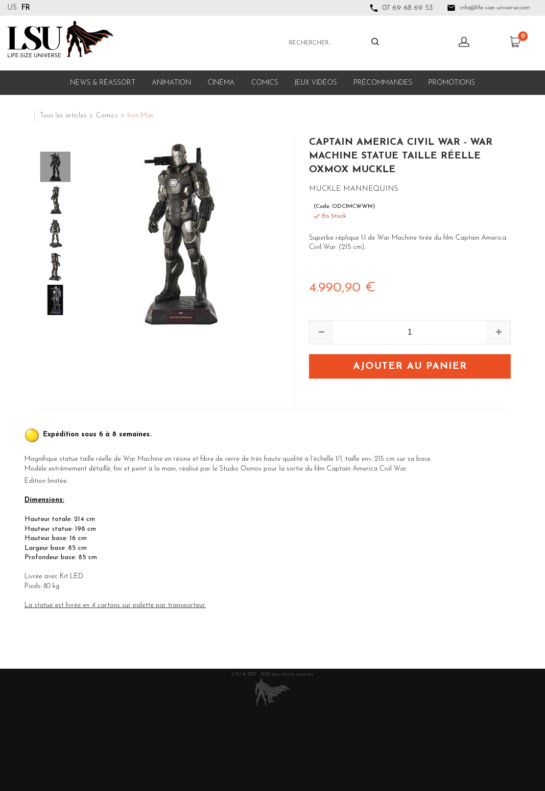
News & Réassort (103, 83)
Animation (171, 83)
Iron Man (140, 115)
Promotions (451, 83)
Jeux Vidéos (315, 83)
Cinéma (221, 83)
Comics (264, 83)
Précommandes (383, 83)
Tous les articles (63, 115)
